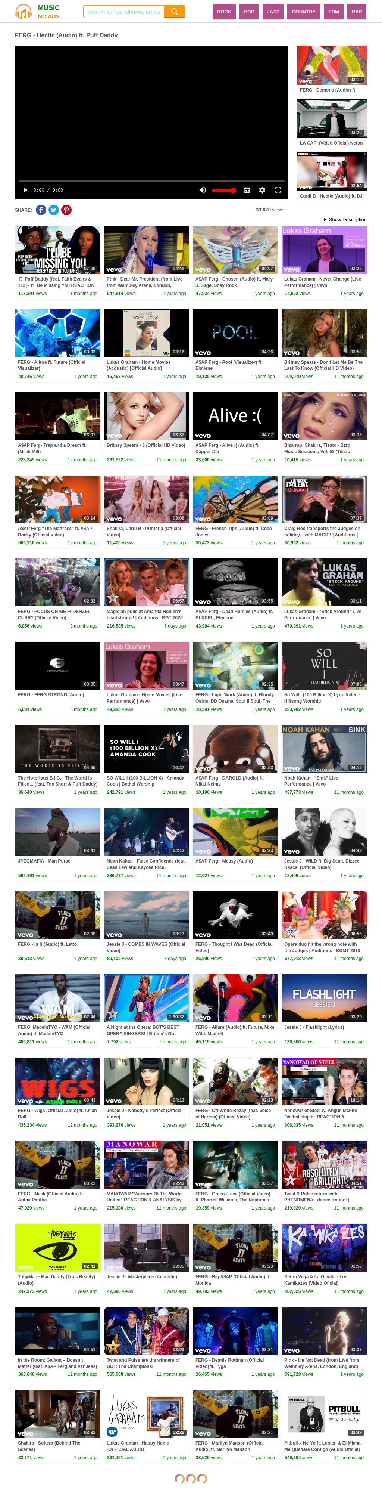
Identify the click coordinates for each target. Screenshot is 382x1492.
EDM (333, 12)
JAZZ (273, 12)
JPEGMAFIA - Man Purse (44, 861)
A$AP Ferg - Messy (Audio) (224, 861)
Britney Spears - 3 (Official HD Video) (146, 445)
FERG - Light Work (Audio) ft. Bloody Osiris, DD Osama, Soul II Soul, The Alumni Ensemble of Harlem (234, 701)
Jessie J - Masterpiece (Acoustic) (142, 1276)
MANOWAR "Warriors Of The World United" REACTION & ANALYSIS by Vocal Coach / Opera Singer (144, 1200)
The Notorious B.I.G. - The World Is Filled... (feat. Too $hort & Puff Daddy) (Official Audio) (58, 784)
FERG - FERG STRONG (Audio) (51, 694)
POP (249, 12)
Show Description (348, 219)
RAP (357, 12)
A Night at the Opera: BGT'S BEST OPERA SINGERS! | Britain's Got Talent (143, 1034)
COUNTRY (304, 12)
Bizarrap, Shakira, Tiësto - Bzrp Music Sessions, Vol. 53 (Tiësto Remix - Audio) (317, 452)
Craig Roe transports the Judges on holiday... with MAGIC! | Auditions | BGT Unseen (322, 535)
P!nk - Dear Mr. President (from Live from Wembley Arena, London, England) (144, 285)
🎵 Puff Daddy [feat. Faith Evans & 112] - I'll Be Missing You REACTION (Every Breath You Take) (56, 285)
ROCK (224, 12)
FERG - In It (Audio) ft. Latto (47, 944)
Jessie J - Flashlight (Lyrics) (314, 1027)
